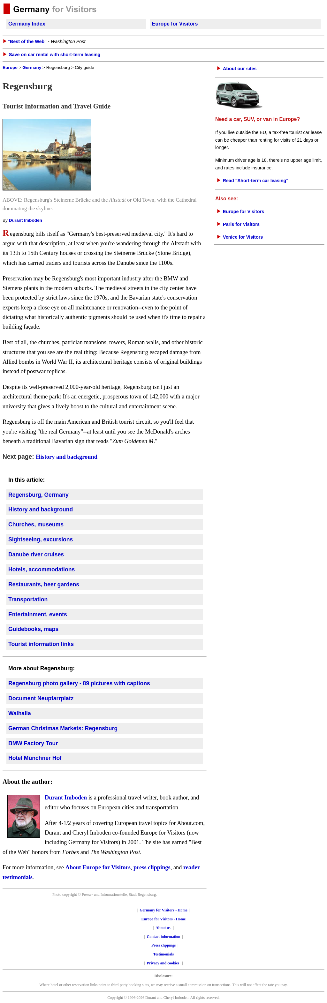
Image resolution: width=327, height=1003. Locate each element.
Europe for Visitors (175, 23)
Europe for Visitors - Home (163, 919)
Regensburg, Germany (38, 495)
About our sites (240, 68)
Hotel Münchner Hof (35, 758)
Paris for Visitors (241, 224)
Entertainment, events (37, 614)
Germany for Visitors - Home (163, 910)
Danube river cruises (36, 554)
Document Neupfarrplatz (40, 698)
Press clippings (163, 945)
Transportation (28, 599)
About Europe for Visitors (98, 867)
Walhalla (19, 713)
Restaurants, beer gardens (43, 584)
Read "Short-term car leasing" (256, 180)
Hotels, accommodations (41, 569)
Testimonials (163, 954)
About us (163, 927)
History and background (66, 457)
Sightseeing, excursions (40, 539)
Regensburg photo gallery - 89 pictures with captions (79, 683)
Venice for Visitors (243, 237)
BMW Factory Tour (33, 743)
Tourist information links (41, 644)
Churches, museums (36, 524)
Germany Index (26, 23)
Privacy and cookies (163, 963)
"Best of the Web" (27, 41)
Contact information (163, 936)
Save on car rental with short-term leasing (54, 54)
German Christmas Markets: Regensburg (63, 728)
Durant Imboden (25, 220)
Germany (31, 67)
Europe (10, 67)
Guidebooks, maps (33, 629)
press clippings (152, 867)
